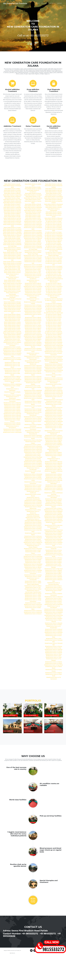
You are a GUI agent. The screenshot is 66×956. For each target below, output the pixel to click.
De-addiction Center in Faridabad (53, 266)
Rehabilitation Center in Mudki (54, 486)
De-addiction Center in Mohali (53, 334)
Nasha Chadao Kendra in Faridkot (12, 223)
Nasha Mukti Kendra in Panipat (53, 195)
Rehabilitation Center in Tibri (53, 655)
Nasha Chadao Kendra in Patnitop (12, 331)
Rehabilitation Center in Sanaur (53, 601)
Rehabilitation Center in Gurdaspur (33, 232)
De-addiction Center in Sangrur (54, 252)
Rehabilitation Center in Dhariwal (33, 449)
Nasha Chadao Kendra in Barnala (12, 219)
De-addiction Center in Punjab (53, 221)
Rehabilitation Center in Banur (12, 409)
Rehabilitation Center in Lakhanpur (53, 421)
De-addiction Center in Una (54, 320)
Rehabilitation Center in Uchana (53, 663)
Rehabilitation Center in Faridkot (33, 226)
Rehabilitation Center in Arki (12, 364)
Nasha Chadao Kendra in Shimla (12, 316)
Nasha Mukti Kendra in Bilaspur (53, 199)
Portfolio (52, 3)
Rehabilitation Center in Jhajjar (33, 271)
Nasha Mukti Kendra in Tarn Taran (12, 199)
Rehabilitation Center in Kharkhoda (53, 370)
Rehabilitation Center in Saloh (53, 598)
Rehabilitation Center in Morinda (53, 480)
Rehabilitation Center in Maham (53, 435)
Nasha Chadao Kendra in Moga (12, 238)
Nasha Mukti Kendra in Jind (33, 196)
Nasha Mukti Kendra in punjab (12, 184)
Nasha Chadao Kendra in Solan (12, 319)
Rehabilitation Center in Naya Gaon (53, 530)
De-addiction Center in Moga (53, 243)
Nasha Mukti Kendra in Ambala (33, 188)
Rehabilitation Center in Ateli (12, 370)
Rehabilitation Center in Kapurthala (33, 236)
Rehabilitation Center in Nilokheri (54, 533)
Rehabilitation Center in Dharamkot (33, 447)
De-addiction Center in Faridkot (53, 227)
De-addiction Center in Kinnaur (54, 309)
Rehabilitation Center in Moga (33, 241)
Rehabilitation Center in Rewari (33, 289)
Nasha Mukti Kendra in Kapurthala (12, 195)
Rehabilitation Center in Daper (33, 430)
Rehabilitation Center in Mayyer (53, 469)
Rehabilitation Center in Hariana (33, 541)
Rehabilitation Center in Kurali (54, 416)
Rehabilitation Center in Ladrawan (54, 418)
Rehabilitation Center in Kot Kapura (53, 399)
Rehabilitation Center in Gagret (33, 486)
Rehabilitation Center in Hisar (33, 269)
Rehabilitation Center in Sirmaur (32, 320)
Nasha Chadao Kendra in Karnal (12, 272)
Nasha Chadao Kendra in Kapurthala (12, 233)
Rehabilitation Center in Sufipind (53, 629)
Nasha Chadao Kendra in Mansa (12, 236)
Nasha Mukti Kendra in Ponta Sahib (53, 198)
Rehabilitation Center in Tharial (53, 651)
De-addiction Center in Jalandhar (53, 236)
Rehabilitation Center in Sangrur (33, 250)
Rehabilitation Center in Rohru (54, 587)
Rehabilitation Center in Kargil (54, 348)
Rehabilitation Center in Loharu (53, 426)
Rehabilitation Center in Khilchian (54, 378)
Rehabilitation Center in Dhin (33, 454)
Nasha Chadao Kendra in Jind (12, 269)
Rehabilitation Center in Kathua (33, 326)
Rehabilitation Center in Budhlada (33, 390)
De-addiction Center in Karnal (53, 277)
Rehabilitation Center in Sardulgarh (53, 610)
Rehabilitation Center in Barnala (12, 415)
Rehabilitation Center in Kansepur (53, 342)
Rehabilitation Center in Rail (53, 564)
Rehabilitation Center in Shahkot (53, 618)
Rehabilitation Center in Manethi (53, 463)
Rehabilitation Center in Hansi (33, 539)
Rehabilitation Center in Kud (53, 409)
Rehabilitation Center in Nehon (54, 531)
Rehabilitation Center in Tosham (53, 661)
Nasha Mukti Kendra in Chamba (53, 191)
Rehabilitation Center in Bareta (12, 412)
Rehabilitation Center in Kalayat (33, 613)
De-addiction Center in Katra (53, 330)
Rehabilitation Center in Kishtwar (53, 390)
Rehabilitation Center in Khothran (54, 387)
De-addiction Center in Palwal (53, 285)
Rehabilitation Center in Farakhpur (33, 464)
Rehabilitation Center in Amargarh (12, 353)
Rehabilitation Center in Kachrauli (33, 604)
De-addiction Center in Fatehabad (53, 267)
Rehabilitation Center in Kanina (53, 340)
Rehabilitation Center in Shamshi (53, 623)
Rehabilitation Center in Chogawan (33, 416)
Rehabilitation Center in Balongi (12, 404)
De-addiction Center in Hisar (53, 271)
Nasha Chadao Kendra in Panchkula (12, 283)
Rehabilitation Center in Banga (12, 406)
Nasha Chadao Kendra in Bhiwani (12, 257)
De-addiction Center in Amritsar (53, 223)
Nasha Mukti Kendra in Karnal (33, 193)
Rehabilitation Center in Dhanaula (33, 446)
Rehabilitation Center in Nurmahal (54, 539)
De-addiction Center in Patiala (53, 246)
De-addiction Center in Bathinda (53, 226)
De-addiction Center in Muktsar (53, 244)
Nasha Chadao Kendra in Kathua (12, 323)
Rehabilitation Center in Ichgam (33, 559)
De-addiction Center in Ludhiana (53, 240)
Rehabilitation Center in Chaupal (32, 409)
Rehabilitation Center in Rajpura (33, 339)
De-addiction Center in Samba (53, 328)
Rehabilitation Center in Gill (33, 517)
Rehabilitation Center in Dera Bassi (33, 440)
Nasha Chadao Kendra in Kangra (12, 306)
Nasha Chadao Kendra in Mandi (12, 314)
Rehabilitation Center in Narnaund (54, 520)
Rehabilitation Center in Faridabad (33, 264)
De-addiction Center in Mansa (53, 241)
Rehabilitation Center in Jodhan (33, 589)
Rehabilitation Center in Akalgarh (12, 348)
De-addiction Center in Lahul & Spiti (53, 312)
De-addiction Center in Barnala (54, 224)
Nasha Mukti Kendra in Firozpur (12, 205)
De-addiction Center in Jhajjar (53, 272)
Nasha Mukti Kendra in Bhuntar (33, 205)
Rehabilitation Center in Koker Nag (54, 392)
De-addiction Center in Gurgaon (54, 269)
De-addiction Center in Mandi (53, 314)
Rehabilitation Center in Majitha (53, 440)
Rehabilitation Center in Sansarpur (54, 604)
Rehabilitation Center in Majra (53, 441)
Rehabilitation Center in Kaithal (33, 274)
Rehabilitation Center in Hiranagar (33, 548)
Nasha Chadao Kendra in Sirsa (12, 289)
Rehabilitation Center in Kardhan (53, 347)
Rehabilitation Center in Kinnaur (33, 311)
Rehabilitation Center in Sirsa (33, 292)
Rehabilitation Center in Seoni (53, 617)
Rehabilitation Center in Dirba (33, 458)
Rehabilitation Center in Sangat (53, 603)
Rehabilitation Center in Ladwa (54, 420)
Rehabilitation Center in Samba (33, 331)
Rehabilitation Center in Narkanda (54, 517)
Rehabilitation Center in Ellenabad (33, 461)
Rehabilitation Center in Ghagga (33, 500)
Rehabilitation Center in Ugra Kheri (53, 665)
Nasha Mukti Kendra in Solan (33, 215)
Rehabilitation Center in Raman (53, 575)
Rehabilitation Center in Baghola (12, 395)
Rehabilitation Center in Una (33, 323)
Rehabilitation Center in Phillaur (53, 558)
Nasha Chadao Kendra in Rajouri (12, 325)
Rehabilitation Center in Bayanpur (12, 429)
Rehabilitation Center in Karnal (33, 275)
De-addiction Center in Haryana (53, 258)
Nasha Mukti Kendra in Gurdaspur (12, 209)
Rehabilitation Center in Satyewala (53, 615)
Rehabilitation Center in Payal (53, 553)
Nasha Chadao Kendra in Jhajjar (12, 267)
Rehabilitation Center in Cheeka (33, 410)
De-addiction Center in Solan (53, 319)
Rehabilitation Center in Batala (12, 423)
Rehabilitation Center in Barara (12, 410)
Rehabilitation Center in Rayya (54, 585)
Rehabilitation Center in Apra (12, 362)
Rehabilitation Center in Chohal (33, 418)
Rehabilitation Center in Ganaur (33, 488)
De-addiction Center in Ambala (54, 260)
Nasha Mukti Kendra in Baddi (33, 216)
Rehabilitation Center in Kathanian (53, 356)
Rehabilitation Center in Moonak (53, 478)
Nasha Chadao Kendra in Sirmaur (12, 317)
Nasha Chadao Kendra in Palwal (12, 281)
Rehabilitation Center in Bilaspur (33, 305)
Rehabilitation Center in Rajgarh (53, 570)
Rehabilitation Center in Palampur (54, 542)
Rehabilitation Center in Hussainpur (33, 558)
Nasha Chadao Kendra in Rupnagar (12, 243)
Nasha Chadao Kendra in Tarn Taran (12, 252)
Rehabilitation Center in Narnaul (53, 519)
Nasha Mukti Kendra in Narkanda (33, 207)
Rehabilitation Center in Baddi (12, 378)
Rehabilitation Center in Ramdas (53, 576)
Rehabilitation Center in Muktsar (33, 243)
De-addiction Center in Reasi (53, 326)
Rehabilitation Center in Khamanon (53, 359)
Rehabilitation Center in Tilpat (54, 657)
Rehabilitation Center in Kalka (54, 337)
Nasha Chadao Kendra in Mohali (12, 334)
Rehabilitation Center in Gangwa (32, 489)
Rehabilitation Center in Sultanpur (54, 632)
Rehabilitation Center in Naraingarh (53, 516)
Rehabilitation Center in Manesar (53, 461)
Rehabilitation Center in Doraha (33, 460)
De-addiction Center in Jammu (54, 322)
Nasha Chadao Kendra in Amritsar (12, 218)
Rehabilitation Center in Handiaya (33, 537)
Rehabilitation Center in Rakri (53, 573)
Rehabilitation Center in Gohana (33, 522)
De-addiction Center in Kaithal (54, 275)
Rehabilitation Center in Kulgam (53, 410)
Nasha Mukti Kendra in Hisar (53, 193)
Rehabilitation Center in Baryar (12, 418)
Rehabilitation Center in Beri (33, 340)
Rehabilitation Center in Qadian (53, 559)
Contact (59, 3)
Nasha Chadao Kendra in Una (12, 320)
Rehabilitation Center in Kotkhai (53, 402)
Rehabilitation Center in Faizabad (33, 463)
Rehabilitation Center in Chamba (33, 306)
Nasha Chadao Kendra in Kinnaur (12, 308)
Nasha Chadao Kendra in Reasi (12, 326)
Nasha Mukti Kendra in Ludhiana (12, 212)
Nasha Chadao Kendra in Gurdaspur (12, 229)
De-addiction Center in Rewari (53, 289)
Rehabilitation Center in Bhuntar (33, 378)
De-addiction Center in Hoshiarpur (53, 235)
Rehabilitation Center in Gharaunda (33, 505)
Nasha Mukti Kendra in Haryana (53, 190)
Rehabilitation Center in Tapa (53, 648)
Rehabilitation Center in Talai (53, 638)
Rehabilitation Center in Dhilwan (33, 452)
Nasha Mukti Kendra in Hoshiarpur (12, 202)
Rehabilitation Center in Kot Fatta (53, 395)
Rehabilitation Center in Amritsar (33, 221)
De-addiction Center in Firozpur (53, 232)
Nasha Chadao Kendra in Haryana (12, 254)
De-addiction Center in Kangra (53, 308)
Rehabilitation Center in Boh (33, 385)
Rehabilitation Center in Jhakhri (32, 585)
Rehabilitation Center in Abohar (12, 337)
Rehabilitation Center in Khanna (53, 365)
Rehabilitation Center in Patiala (33, 244)
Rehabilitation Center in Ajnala (12, 347)
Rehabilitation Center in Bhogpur (33, 368)
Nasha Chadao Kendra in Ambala (12, 255)
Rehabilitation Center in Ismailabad (33, 564)
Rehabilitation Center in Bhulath (32, 376)
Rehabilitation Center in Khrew (53, 388)
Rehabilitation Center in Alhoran (12, 351)
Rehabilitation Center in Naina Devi (53, 509)
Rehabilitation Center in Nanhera (53, 514)
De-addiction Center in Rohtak (53, 291)
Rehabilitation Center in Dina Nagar (33, 457)
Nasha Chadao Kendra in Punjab (12, 216)
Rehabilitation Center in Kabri (33, 603)
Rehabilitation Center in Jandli (33, 576)
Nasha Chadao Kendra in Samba (12, 328)
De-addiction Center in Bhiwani (53, 261)
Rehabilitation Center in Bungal (33, 392)
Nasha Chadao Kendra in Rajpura (12, 336)
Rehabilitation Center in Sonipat (33, 294)
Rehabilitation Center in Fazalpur (33, 475)
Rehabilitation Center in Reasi (33, 330)
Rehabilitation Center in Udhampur (33, 336)
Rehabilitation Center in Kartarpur (54, 351)
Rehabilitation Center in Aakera (12, 340)
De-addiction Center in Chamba (54, 305)
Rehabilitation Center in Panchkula (33, 286)
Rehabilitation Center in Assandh (12, 368)
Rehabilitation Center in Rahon (54, 561)
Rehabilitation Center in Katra (33, 333)
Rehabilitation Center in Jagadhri (33, 565)
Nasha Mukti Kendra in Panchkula (33, 198)
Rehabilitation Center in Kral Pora (53, 407)
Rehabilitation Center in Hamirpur (33, 308)
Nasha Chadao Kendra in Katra (12, 330)
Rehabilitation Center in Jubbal (33, 595)
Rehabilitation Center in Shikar (54, 624)
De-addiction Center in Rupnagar (53, 247)
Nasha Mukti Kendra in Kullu (33, 218)
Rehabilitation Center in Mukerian (54, 488)
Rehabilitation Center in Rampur (53, 578)
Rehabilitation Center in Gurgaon (33, 267)
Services (44, 3)
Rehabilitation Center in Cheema (33, 412)
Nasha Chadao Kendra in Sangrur (12, 247)
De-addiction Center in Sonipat (54, 294)
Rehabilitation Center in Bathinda (33, 224)
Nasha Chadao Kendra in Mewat (12, 280)
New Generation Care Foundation (15, 3)
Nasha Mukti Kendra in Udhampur (54, 218)
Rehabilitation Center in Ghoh (33, 509)
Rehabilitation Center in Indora (33, 561)
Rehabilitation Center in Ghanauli (33, 502)
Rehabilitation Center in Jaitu (33, 568)
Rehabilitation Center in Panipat (33, 288)
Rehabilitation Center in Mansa (33, 240)
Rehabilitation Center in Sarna (53, 613)
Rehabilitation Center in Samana (53, 599)
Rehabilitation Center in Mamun (53, 454)
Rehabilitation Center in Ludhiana (33, 238)
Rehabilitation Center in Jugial (33, 596)
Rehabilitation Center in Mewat (33, 283)
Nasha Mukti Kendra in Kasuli (33, 209)
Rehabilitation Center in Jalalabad (33, 570)
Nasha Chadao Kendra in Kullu (12, 309)
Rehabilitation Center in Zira (12, 339)
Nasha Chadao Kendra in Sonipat (12, 291)
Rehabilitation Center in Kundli (53, 412)
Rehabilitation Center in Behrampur (12, 432)
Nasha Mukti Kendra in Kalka (33, 187)
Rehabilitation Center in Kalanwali (33, 612)
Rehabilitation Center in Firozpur (33, 230)
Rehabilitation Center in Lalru (53, 423)
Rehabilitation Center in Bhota (33, 371)
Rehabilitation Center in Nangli (53, 513)
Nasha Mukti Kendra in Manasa (12, 193)
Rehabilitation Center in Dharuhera (33, 451)
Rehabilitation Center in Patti (53, 551)
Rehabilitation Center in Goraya (33, 525)
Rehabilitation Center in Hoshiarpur (33, 233)
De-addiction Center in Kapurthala (54, 238)
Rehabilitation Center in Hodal (33, 554)
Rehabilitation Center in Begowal (12, 430)
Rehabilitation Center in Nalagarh (53, 511)
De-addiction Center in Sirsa (53, 292)
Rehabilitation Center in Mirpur (53, 475)
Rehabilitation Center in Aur (12, 371)
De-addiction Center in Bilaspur (54, 303)
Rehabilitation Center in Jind (33, 272)
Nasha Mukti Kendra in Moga (12, 198)
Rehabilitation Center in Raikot (54, 562)
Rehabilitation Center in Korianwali (53, 393)
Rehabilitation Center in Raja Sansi (54, 568)
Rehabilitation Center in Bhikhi (33, 361)
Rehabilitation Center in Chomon (33, 420)
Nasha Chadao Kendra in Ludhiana (12, 235)
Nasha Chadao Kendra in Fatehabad (12, 263)
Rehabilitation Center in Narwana (53, 525)
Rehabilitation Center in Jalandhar (33, 235)
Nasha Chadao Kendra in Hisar (12, 266)
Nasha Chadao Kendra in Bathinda (12, 221)
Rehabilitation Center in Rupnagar (33, 246)
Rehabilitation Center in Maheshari (53, 437)
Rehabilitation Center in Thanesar (53, 649)
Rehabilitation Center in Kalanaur (33, 610)
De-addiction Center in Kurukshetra (53, 278)
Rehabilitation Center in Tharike (53, 652)
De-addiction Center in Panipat (54, 288)
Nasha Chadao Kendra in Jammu (12, 322)
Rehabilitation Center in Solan (33, 322)
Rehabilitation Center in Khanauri (53, 364)
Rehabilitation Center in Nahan (54, 508)
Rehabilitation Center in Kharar (53, 368)
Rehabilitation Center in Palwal (33, 285)
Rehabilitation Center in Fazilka (33, 477)
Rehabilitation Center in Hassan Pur (33, 542)
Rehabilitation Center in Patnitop (33, 334)
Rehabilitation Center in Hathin (33, 544)
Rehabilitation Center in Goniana (33, 523)
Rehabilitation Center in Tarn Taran (33, 255)
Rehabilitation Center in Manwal (53, 466)
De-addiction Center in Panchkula (53, 286)
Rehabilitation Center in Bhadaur (33, 342)
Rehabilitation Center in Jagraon (32, 567)
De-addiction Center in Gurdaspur (53, 233)
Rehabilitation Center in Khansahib (53, 367)
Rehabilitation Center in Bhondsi (33, 370)
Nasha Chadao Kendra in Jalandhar (12, 232)
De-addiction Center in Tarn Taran (53, 257)
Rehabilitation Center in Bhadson (33, 343)
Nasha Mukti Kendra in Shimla (54, 207)
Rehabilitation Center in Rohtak (33, 291)
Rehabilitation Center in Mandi (33, 317)
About (38, 3)
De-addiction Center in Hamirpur (53, 306)
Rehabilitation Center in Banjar (12, 407)
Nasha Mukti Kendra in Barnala (12, 215)
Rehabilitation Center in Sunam (53, 634)
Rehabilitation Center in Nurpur (53, 541)
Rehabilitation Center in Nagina (53, 503)
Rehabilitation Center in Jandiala (33, 575)
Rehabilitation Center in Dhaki (33, 444)
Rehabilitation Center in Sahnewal (54, 596)
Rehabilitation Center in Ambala (33, 258)
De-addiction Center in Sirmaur (54, 317)
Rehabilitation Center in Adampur (12, 342)
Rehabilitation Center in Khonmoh (54, 379)
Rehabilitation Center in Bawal (12, 424)
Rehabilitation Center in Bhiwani (33, 260)
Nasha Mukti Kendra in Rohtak (33, 204)
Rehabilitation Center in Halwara (33, 536)
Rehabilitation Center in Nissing (53, 536)
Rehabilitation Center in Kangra (33, 309)
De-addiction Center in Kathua (53, 323)
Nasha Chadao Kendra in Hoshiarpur (12, 230)
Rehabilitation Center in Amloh (12, 357)
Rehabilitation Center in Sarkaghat (54, 612)
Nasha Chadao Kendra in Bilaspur (12, 302)
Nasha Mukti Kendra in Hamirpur (33, 210)
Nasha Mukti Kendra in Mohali (54, 205)
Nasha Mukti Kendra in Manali (54, 213)
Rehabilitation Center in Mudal (54, 485)
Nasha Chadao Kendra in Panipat (12, 285)
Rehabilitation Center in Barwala (12, 416)
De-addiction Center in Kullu (53, 311)
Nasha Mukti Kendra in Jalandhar (12, 207)
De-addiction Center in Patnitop (53, 331)
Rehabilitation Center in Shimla (33, 319)
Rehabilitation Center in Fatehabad (33, 266)
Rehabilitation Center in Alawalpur (12, 350)
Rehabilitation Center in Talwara (53, 646)
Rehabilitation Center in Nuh (53, 537)
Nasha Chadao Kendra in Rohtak (12, 288)
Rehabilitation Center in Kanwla (53, 343)
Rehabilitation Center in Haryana (33, 257)
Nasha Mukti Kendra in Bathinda (12, 201)
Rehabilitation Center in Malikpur (53, 444)
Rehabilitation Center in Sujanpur (53, 630)
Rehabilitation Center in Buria (33, 393)
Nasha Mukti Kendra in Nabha (12, 188)
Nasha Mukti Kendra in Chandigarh (53, 204)
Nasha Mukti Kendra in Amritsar (12, 210)
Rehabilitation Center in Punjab (33, 219)
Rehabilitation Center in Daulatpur (33, 435)
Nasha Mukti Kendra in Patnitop (53, 219)
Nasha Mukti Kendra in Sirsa (33, 199)
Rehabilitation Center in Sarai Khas (53, 609)
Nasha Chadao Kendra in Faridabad (12, 261)
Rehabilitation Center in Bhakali (33, 348)
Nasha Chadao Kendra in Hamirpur (12, 305)
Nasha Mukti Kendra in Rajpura (12, 213)
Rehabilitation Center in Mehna (53, 474)
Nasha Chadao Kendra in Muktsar (12, 240)
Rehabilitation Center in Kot (53, 401)
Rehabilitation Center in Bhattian (33, 356)
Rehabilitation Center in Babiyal (12, 376)
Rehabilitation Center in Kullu (33, 312)
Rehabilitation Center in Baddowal (12, 379)
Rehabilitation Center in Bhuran (33, 379)
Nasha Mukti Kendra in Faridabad (33, 195)
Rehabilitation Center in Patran (54, 550)
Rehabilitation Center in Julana (33, 598)
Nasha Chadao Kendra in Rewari (12, 286)
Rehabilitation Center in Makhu (53, 443)
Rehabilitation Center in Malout (53, 452)
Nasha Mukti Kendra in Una (33, 213)
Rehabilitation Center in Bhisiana (33, 365)
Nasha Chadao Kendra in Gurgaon (12, 264)
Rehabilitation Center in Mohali (33, 337)
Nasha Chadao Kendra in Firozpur (12, 227)
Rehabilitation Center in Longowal (54, 430)
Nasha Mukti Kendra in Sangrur (12, 204)
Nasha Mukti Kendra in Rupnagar (12, 191)
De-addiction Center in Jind (53, 274)
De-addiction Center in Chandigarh (54, 299)
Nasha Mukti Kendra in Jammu (54, 188)
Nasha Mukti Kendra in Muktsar (12, 196)
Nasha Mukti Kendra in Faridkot (12, 190)
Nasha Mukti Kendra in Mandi (53, 212)
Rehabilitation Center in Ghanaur (33, 503)
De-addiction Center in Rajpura (53, 336)
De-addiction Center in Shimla (53, 316)
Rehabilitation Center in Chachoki (33, 395)
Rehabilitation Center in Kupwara (53, 415)
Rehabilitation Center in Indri (33, 562)
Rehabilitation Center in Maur (53, 468)
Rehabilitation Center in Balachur (12, 402)
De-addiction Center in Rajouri (53, 325)
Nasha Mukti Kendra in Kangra (33, 212)
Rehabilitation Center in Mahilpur (53, 438)
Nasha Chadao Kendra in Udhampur (12, 333)
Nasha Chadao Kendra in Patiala (12, 241)
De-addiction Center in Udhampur (53, 333)
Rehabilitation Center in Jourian (33, 593)
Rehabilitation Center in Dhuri (33, 455)
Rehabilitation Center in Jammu (33, 325)
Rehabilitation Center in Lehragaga (54, 424)
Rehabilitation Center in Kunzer (53, 413)
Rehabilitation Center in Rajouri (33, 328)
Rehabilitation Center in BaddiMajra (12, 384)
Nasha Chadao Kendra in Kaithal (12, 271)
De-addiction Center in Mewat (53, 283)
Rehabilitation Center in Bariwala (12, 413)
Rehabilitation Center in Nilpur (54, 534)
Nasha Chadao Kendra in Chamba (12, 303)
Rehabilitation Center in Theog (54, 654)
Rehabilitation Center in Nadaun (53, 499)
